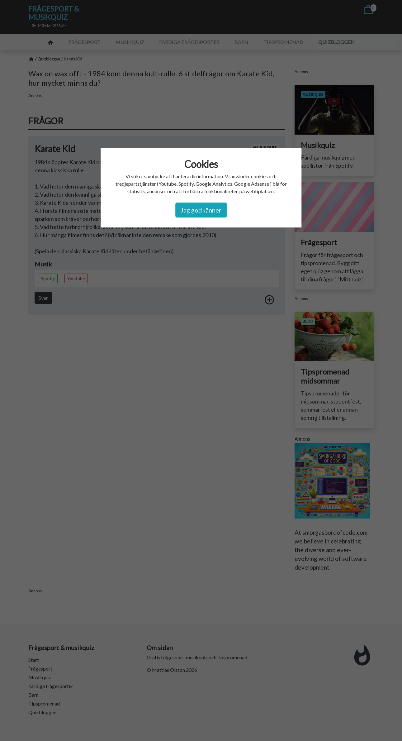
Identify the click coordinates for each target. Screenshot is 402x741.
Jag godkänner (201, 210)
